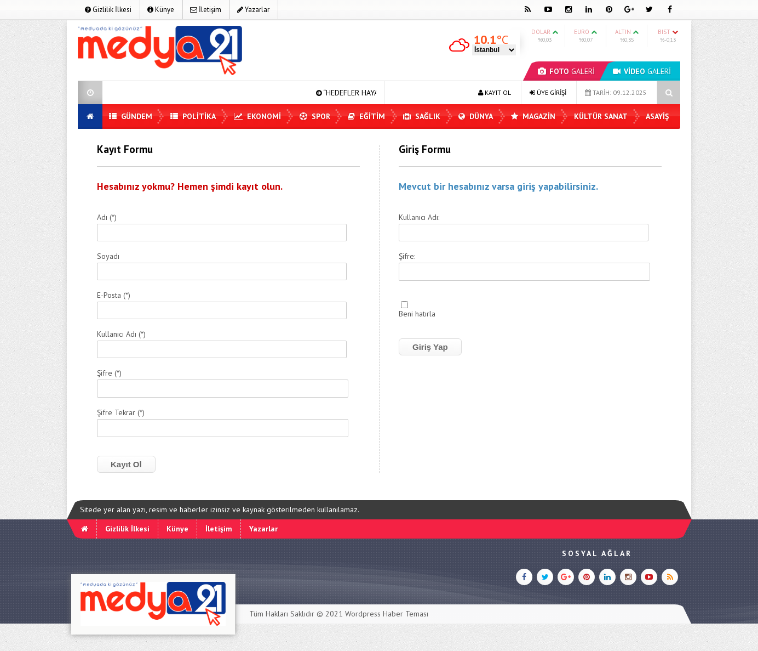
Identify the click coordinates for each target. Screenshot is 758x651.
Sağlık (421, 116)
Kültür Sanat (601, 116)
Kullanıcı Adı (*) (121, 334)
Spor (315, 116)
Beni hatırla (417, 314)
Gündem (130, 116)
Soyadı (108, 256)
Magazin (533, 116)
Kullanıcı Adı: (419, 217)
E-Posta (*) (113, 295)
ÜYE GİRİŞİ (548, 92)
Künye (160, 9)
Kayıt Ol (126, 464)
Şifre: (407, 256)
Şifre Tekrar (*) (121, 413)
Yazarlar (253, 9)
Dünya (475, 116)
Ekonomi (257, 116)
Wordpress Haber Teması (386, 614)
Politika (193, 116)
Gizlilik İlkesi (108, 9)
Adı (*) (107, 217)
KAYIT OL (494, 92)
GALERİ (566, 71)
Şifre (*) (109, 373)
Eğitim (366, 116)
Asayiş (657, 116)
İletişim (205, 9)
